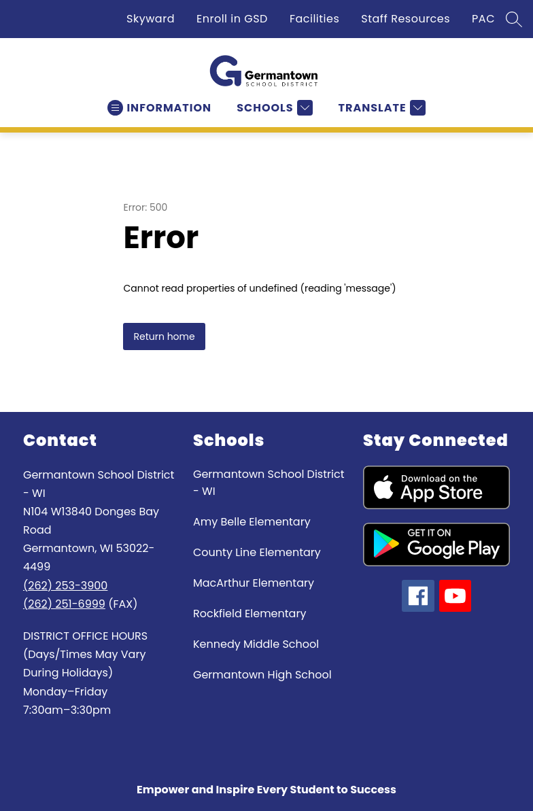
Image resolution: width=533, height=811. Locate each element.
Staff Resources (405, 19)
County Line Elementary (257, 552)
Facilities (314, 19)
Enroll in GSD (232, 19)
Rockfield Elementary (249, 613)
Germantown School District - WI (268, 482)
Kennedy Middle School (256, 644)
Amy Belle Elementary (252, 522)
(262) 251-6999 (64, 604)
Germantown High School (262, 675)
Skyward (150, 19)
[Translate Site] (380, 107)
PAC (483, 19)
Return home (163, 336)
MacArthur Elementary (253, 583)
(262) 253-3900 (65, 585)
